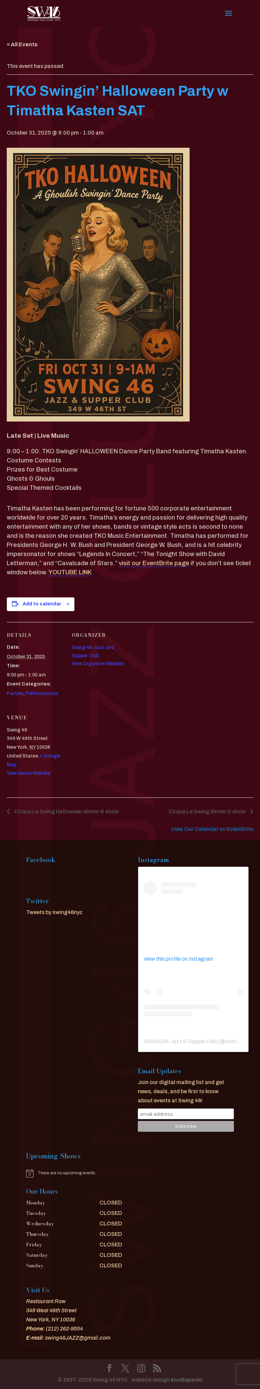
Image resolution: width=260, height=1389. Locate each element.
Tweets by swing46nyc (54, 912)
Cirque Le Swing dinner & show (208, 811)
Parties (15, 693)
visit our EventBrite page (154, 563)
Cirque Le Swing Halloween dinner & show (66, 811)
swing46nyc (239, 1041)
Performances (42, 693)
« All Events (22, 44)
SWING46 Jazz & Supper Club (180, 1041)
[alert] (74, 1173)
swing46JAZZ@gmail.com (77, 1338)
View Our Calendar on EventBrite (212, 829)
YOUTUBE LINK (70, 572)
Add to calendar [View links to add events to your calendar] (42, 603)
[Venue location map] (107, 751)
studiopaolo (186, 1380)
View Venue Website (28, 773)
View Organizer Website (98, 663)
